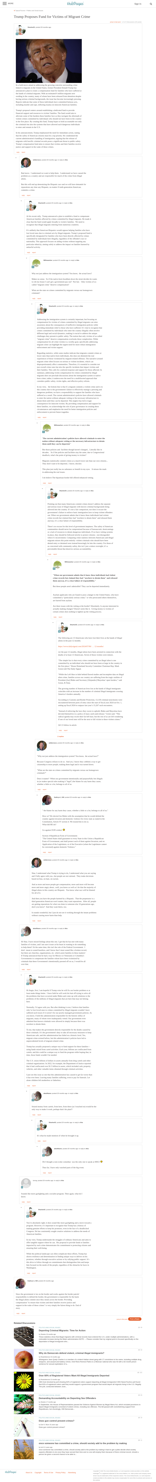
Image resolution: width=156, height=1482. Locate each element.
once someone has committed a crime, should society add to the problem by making (83, 1443)
